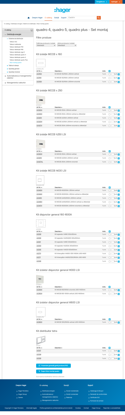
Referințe (69, 397)
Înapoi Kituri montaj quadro (49, 371)
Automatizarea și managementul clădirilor (50, 396)
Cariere (20, 397)
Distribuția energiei (16, 24)
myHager (114, 2)
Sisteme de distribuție (29, 24)
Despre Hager (37, 18)
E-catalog (48, 18)
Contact (86, 408)
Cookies (78, 408)
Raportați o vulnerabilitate (111, 408)
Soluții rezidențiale (72, 391)
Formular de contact (96, 401)
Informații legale (31, 408)
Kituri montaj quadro (43, 24)
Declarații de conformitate (98, 394)
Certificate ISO (95, 397)
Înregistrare (101, 2)
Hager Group (22, 394)
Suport (63, 18)
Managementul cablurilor (50, 400)
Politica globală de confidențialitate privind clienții (56, 408)
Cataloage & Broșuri (96, 391)
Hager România (23, 391)
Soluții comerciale (72, 394)
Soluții (56, 18)
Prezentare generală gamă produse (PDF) (53, 365)
